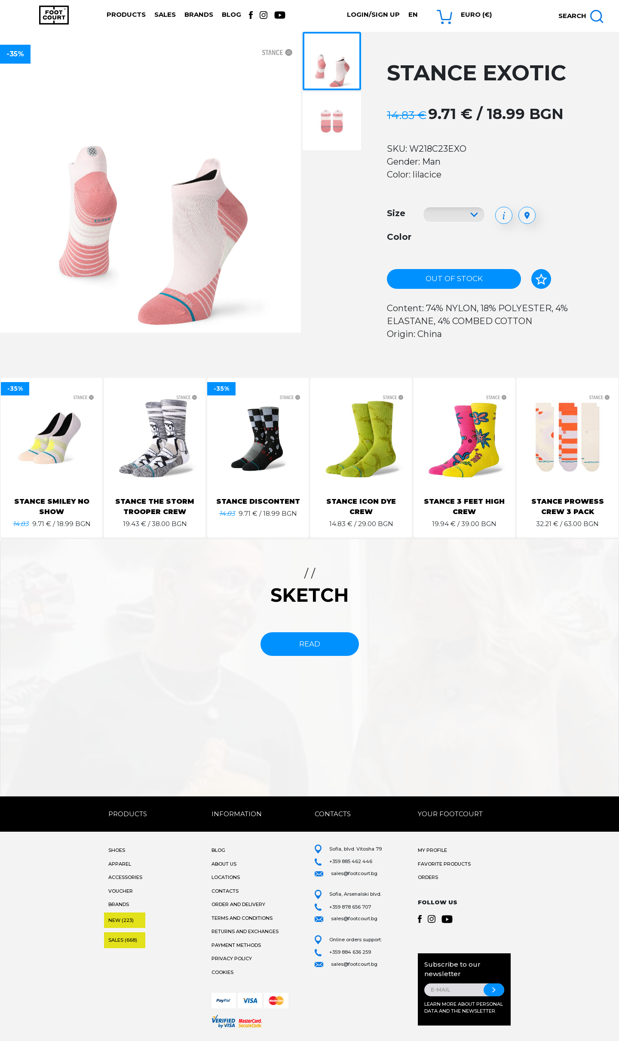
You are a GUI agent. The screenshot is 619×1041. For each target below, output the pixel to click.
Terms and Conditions (242, 918)
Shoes (116, 850)
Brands (198, 14)
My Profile (432, 850)
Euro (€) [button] (476, 14)
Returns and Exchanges (245, 931)
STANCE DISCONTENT (258, 501)
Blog (231, 14)
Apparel (119, 864)
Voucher (120, 891)
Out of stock (454, 278)
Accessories (125, 877)
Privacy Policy (231, 958)
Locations (225, 877)
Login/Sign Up (373, 14)
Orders (428, 877)
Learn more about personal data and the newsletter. (463, 1007)
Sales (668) (122, 940)
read (309, 644)
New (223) (121, 920)
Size (396, 213)
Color (399, 237)
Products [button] (126, 14)
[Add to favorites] (541, 279)
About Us (223, 864)
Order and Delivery (238, 904)
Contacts (225, 891)
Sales (165, 14)
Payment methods (236, 945)
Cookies (222, 972)
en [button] (413, 14)
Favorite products (444, 864)
